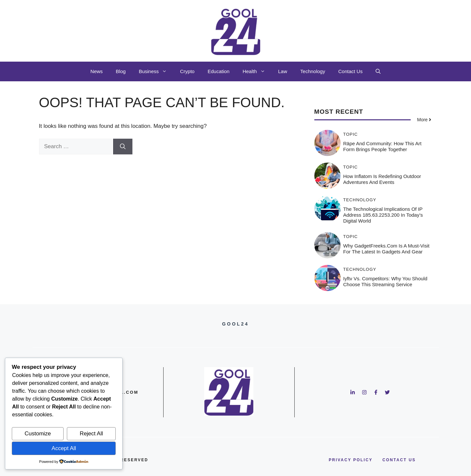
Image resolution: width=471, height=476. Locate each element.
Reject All (91, 433)
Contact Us (350, 71)
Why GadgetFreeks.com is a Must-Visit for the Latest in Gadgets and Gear (386, 248)
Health (257, 71)
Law (282, 71)
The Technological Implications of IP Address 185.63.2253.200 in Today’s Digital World (383, 215)
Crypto (187, 71)
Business (156, 71)
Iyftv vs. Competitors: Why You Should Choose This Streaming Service (385, 281)
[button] (378, 71)
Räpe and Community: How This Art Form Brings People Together (382, 146)
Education (218, 71)
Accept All (63, 448)
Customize (38, 433)
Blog (121, 71)
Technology (312, 71)
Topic (350, 134)
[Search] (122, 146)
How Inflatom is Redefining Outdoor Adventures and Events (382, 179)
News (96, 71)
